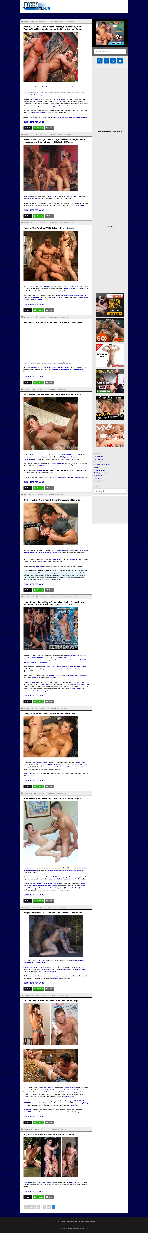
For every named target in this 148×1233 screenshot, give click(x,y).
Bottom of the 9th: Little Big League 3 (58, 877)
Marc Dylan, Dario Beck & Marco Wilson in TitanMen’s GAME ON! (53, 322)
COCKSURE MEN (39, 112)
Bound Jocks (74, 286)
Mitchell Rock (74, 666)
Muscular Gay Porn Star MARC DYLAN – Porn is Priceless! (50, 228)
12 (49, 1207)
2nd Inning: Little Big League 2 (71, 870)
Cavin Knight (57, 559)
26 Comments (41, 1129)
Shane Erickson (58, 1090)
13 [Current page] (53, 1207)
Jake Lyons (35, 888)
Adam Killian (65, 666)
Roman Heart (36, 762)
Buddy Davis (33, 885)
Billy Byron (52, 677)
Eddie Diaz (65, 969)
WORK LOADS (53, 765)
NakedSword (71, 655)
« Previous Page (30, 1207)
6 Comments (39, 494)
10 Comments (39, 389)
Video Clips (71, 134)
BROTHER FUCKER (61, 550)
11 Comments (41, 317)
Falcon (45, 762)
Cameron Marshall (54, 879)
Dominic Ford (50, 658)
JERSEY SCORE (44, 466)
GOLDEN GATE (81, 655)
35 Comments (41, 222)
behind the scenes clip (34, 198)
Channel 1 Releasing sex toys (33, 1112)
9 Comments (40, 793)
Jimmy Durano (63, 367)
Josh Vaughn (78, 877)
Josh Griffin (73, 1105)
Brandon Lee (65, 976)
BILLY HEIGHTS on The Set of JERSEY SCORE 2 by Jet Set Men (52, 395)
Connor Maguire (29, 459)
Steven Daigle (56, 666)
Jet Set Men (31, 455)
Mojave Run (84, 684)
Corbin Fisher (50, 888)
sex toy (42, 561)
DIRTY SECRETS (37, 658)
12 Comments (42, 21)
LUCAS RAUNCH (36, 99)
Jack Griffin (48, 1090)
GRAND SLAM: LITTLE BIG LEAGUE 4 (48, 883)
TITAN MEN (27, 196)
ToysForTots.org (36, 95)
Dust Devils (76, 684)
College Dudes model (62, 767)
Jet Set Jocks (78, 455)
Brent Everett (83, 675)
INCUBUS (70, 196)
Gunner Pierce (45, 1182)
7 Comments (41, 708)
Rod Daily (55, 978)
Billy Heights (66, 457)
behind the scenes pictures (41, 691)
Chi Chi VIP (41, 962)
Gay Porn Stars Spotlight (66, 21)
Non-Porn (97, 467)
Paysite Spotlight (99, 470)
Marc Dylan (45, 87)
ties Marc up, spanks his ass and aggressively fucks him (49, 106)
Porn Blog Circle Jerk (100, 473)
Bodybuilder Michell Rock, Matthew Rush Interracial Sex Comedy (53, 913)
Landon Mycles (73, 675)
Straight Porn (98, 475)
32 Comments (42, 134)
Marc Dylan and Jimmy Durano (64, 117)
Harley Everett (51, 367)
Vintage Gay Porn (99, 481)
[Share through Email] (49, 127)
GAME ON (67, 363)
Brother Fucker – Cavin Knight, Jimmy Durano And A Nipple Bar (52, 500)
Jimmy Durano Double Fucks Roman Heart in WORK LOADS (51, 714)
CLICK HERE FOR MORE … (35, 122)
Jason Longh (36, 677)
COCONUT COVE (60, 658)
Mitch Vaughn (61, 99)
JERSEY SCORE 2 (66, 455)
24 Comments (38, 907)
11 (44, 1207)
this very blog (69, 288)
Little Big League (53, 870)
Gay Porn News (63, 596)
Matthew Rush (80, 969)
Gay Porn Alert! (62, 134)
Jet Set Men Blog (77, 477)
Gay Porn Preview (63, 317)
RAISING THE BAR (55, 675)
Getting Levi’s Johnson (72, 888)
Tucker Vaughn (42, 885)
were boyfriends (74, 879)
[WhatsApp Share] (38, 127)
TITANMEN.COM (79, 205)
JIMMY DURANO (48, 1087)
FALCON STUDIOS (81, 117)
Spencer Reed (72, 1182)
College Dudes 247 (70, 1087)
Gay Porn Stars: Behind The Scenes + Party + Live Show (49, 1134)
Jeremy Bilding (83, 1103)
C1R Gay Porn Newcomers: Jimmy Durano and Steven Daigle (51, 1001)
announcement (68, 87)
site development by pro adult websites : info (74, 1228)
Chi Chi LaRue (42, 960)
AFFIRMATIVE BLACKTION (32, 967)
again (60, 297)
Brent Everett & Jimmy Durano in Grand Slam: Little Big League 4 (53, 798)
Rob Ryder (77, 1090)
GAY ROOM (38, 299)
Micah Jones (52, 885)
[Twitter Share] (28, 127)
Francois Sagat (51, 196)
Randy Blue (27, 658)
